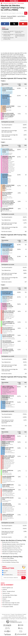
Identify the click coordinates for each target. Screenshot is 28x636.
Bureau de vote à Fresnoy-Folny (10, 542)
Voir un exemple (21, 570)
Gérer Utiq (24, 617)
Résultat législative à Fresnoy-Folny (11, 548)
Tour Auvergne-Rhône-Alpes (9, 595)
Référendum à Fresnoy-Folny (9, 553)
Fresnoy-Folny (18, 34)
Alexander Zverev (6, 597)
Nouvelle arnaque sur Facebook (10, 604)
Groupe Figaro (12, 618)
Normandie (21, 3)
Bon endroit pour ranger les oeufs (10, 602)
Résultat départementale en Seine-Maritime (13, 544)
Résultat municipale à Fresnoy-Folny (11, 551)
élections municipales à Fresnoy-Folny (16, 57)
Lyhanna (4, 589)
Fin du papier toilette (7, 606)
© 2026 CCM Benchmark (21, 618)
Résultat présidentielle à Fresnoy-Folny (12, 546)
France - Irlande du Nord (8, 591)
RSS (16, 615)
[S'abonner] (14, 577)
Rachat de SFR (6, 601)
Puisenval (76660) (11, 16)
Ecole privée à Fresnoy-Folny (9, 560)
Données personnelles (6, 617)
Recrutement (21, 615)
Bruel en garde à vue (7, 587)
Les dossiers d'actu (7, 574)
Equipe (12, 614)
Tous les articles (11, 615)
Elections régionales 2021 (10, 3)
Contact (6, 615)
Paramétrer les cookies (16, 617)
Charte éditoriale (18, 614)
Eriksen (4, 599)
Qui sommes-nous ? (6, 614)
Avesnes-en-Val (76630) (7, 18)
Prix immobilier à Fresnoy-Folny (10, 562)
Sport (4, 572)
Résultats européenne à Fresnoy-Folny (12, 550)
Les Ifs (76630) (21, 16)
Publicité (24, 614)
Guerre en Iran (6, 593)
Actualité (5, 570)
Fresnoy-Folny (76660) (8, 558)
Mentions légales (4, 618)
